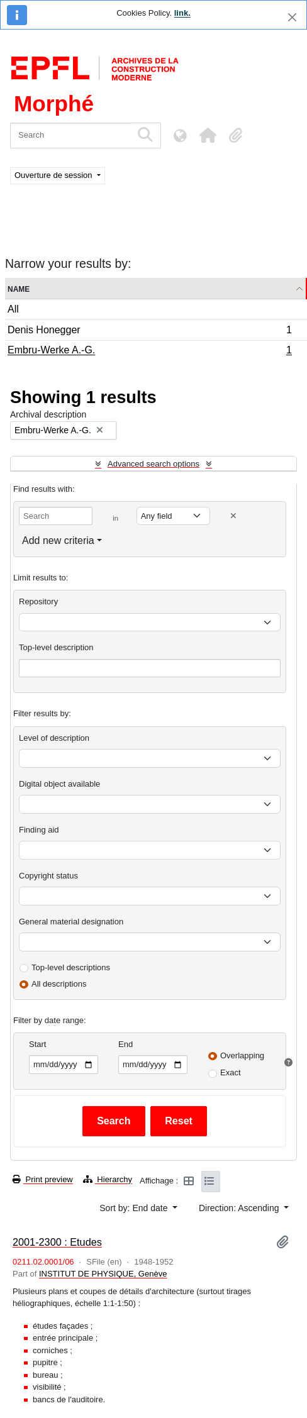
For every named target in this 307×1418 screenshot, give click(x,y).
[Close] (292, 17)
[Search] (70, 135)
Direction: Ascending (240, 1208)
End (125, 1044)
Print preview (43, 1179)
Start (37, 1044)
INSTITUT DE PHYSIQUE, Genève (103, 1273)
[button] (207, 135)
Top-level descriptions (70, 967)
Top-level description (56, 647)
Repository (38, 601)
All (13, 309)
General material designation (71, 921)
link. (182, 13)
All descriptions (58, 984)
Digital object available (59, 784)
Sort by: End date (134, 1208)
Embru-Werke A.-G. (149, 351)
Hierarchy (107, 1179)
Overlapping (242, 1055)
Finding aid (39, 829)
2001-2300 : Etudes (57, 1242)
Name (19, 288)
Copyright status (48, 875)
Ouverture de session (54, 175)
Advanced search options (153, 463)
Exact (230, 1072)
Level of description (54, 738)
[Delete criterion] (233, 516)
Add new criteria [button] (58, 540)
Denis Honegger (149, 332)
